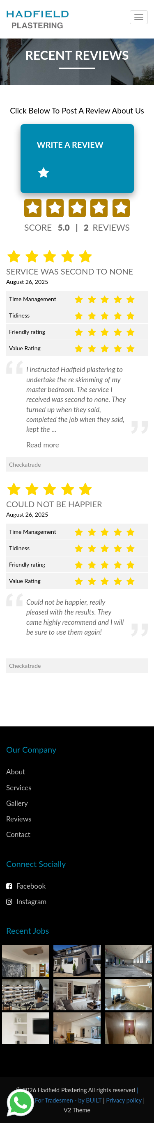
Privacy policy (124, 1100)
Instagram (26, 901)
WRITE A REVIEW (70, 159)
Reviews (18, 818)
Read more (42, 444)
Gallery (17, 803)
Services (19, 787)
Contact (18, 834)
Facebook (26, 886)
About (15, 771)
